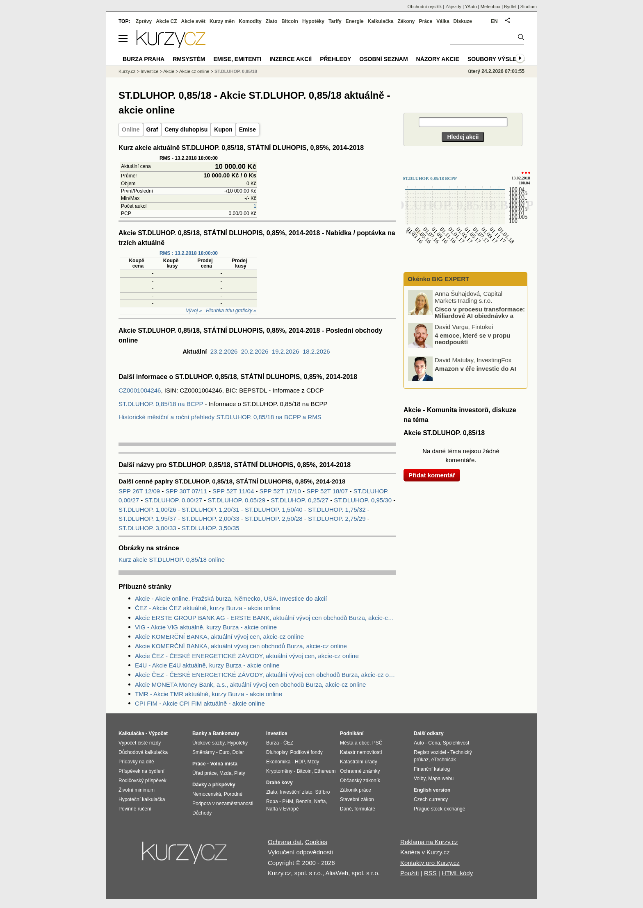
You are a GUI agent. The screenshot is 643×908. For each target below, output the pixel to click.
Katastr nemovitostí (361, 752)
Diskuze (463, 21)
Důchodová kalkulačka (143, 752)
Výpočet (158, 733)
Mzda (225, 773)
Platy (239, 773)
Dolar (238, 752)
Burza (272, 743)
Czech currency (431, 799)
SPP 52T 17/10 (281, 491)
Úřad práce (204, 773)
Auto (419, 743)
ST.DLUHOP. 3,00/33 (147, 527)
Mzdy (313, 762)
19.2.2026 (285, 351)
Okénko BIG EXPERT (437, 278)
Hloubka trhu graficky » (231, 310)
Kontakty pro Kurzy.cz (430, 862)
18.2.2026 (316, 351)
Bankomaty (225, 733)
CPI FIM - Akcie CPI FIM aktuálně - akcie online (200, 703)
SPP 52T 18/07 (327, 491)
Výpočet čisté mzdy (140, 743)
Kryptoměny (279, 771)
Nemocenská (206, 794)
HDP (300, 762)
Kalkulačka (381, 21)
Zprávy (144, 21)
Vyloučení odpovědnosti (300, 852)
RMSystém (189, 59)
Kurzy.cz (127, 71)
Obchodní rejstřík (425, 6)
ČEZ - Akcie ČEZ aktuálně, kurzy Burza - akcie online (207, 607)
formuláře (364, 809)
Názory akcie (437, 59)
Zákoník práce (355, 790)
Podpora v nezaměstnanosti (222, 803)
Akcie (168, 71)
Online (131, 129)
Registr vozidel (430, 752)
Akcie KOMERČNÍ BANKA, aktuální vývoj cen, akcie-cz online (219, 636)
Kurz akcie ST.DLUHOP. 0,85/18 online (172, 559)
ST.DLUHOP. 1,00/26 (147, 509)
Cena (434, 743)
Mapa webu (441, 778)
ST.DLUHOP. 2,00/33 (210, 518)
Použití (409, 872)
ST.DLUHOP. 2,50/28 (274, 518)
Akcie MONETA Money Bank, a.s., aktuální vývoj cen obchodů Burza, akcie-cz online (250, 684)
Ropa (272, 801)
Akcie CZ (166, 21)
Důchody (202, 813)
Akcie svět (193, 21)
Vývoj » (194, 310)
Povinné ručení (135, 809)
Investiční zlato (296, 792)
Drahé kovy (279, 782)
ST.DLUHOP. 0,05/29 (236, 500)
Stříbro (322, 792)
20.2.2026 (255, 351)
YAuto (471, 6)
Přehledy (335, 59)
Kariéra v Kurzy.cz (425, 852)
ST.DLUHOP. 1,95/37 (147, 518)
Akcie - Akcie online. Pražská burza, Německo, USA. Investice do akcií (231, 598)
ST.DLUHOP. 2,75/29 (337, 518)
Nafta (320, 801)
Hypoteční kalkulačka (142, 799)
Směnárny (203, 752)
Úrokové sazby (208, 743)
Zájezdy (453, 6)
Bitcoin (289, 21)
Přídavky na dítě (136, 762)
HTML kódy (457, 872)
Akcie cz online (194, 71)
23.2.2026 (224, 351)
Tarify (335, 21)
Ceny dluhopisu (185, 129)
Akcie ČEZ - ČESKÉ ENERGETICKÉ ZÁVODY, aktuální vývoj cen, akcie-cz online (247, 655)
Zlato (272, 21)
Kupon (223, 129)
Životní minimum (137, 790)
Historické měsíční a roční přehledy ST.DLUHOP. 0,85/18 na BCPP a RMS (220, 416)
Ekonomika (278, 762)
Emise (247, 129)
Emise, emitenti (238, 59)
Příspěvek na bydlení (141, 771)
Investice (149, 71)
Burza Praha (143, 59)
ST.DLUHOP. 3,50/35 (210, 527)
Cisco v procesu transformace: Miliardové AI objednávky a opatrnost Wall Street (467, 315)
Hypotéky (313, 21)
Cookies (316, 841)
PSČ (377, 743)
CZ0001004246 (140, 390)
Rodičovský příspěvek (142, 780)
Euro (224, 752)
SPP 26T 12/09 (140, 491)
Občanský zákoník (360, 780)
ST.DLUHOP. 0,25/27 (299, 500)
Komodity (250, 21)
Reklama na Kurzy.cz (429, 841)
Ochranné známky (360, 771)
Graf (152, 129)
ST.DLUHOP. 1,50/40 (274, 509)
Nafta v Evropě (282, 809)
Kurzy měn (222, 21)
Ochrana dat (285, 841)
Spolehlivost (456, 743)
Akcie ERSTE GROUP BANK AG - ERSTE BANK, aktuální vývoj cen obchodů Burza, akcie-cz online (265, 617)
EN (494, 21)
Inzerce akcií (290, 59)
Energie (355, 21)
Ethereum (324, 771)
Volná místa (223, 764)
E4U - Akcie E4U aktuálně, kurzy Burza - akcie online (207, 665)
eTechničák (443, 760)
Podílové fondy (306, 752)
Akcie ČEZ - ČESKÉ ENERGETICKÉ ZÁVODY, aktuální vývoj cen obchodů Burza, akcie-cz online (265, 674)
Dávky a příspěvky (213, 785)
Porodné (233, 794)
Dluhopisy (276, 752)
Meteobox (490, 6)
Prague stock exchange (439, 809)
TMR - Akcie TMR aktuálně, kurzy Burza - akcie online (208, 693)
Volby (419, 778)
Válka (442, 21)
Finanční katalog (432, 769)
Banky (199, 733)
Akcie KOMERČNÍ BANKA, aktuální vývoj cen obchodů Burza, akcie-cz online (241, 645)
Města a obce (354, 743)
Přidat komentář (431, 475)
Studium (528, 6)
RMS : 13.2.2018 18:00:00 (189, 253)
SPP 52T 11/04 (233, 491)
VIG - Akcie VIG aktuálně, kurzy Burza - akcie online (206, 627)
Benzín (303, 801)
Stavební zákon (357, 799)
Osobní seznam (383, 59)
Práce (426, 21)
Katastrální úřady (358, 762)
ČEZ (288, 743)
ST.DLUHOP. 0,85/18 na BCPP (161, 403)
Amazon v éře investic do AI (475, 368)
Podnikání (351, 733)
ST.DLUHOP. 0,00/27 (173, 500)
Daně (346, 809)
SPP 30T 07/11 (187, 491)
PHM (287, 801)
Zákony (406, 21)
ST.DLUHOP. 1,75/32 (337, 509)
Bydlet (510, 6)
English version (432, 790)
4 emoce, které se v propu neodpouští (472, 338)
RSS (430, 872)
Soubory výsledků (498, 59)
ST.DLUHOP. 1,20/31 (210, 509)
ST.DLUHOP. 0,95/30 (363, 500)
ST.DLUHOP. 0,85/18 (235, 71)
